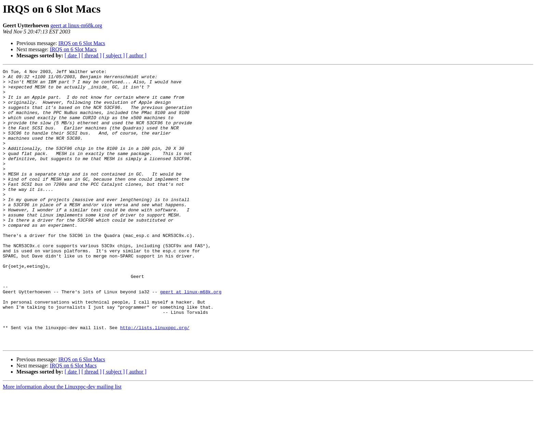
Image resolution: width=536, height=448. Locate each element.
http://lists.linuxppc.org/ (154, 380)
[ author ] (136, 55)
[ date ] (72, 55)
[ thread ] (91, 55)
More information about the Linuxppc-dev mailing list (62, 442)
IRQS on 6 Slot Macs (81, 43)
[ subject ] (114, 55)
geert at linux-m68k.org (76, 25)
